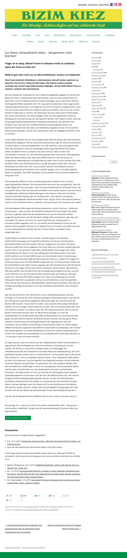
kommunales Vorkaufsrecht (32, 510)
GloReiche (95, 81)
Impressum (93, 4)
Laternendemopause (99, 258)
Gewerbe (95, 78)
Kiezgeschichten (97, 87)
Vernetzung (59, 35)
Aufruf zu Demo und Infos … (18, 418)
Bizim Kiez (44, 507)
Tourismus (110, 35)
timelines (96, 69)
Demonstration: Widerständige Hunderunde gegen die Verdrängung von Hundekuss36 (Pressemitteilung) (107, 269)
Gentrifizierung (97, 75)
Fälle (47, 35)
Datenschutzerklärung (12, 547)
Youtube (119, 4)
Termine (95, 129)
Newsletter (82, 4)
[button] (12, 495)
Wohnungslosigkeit (99, 147)
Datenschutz (104, 4)
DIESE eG (18, 510)
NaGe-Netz (96, 105)
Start (14, 35)
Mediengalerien (97, 96)
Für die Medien (97, 72)
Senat (45, 510)
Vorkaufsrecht (53, 510)
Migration (95, 102)
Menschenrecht (97, 99)
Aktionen (54, 507)
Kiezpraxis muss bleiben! (101, 176)
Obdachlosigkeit (97, 108)
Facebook (111, 4)
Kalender (26, 35)
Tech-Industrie (93, 35)
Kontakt (96, 41)
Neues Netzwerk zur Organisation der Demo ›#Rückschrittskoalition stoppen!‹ (106, 218)
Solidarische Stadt (98, 123)
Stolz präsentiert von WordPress (34, 547)
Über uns (83, 41)
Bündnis (95, 60)
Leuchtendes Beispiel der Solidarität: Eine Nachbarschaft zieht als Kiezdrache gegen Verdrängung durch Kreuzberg (23, 528)
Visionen (53, 41)
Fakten (30, 41)
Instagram (115, 4)
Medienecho (96, 93)
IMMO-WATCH (76, 35)
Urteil (95, 120)
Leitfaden (96, 117)
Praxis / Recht (68, 41)
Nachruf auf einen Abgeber (102, 230)
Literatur (95, 90)
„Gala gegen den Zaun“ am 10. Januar (105, 254)
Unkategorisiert (97, 138)
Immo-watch (96, 84)
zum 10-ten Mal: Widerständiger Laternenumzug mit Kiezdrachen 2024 (105, 262)
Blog (37, 35)
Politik (41, 41)
